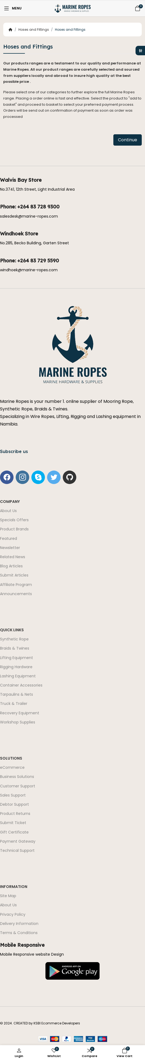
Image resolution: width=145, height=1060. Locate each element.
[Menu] (12, 8)
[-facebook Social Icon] (7, 477)
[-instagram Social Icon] (22, 477)
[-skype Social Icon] (38, 477)
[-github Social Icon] (69, 477)
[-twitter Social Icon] (54, 477)
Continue (127, 140)
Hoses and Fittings (33, 29)
